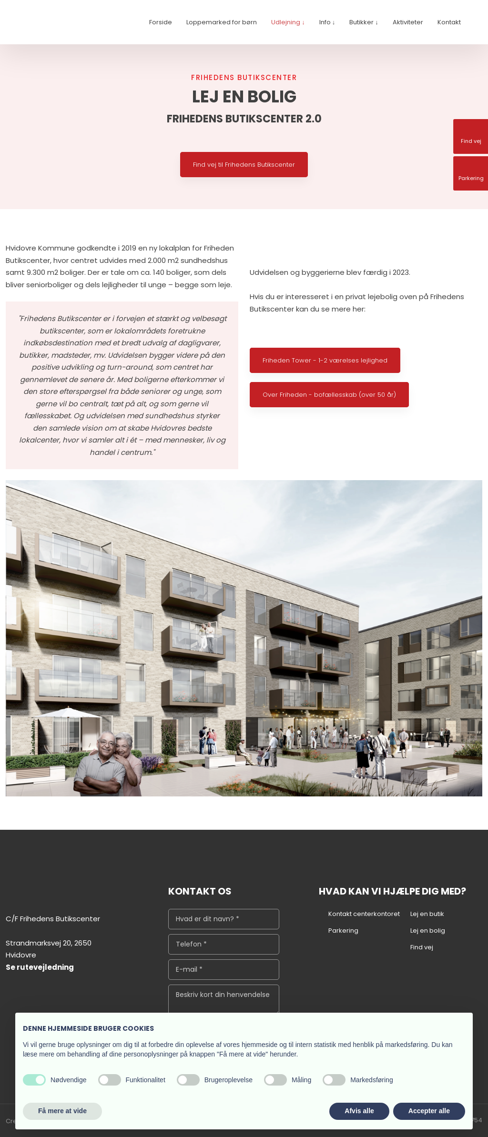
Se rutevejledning (40, 967)
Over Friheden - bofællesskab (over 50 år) (329, 394)
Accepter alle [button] (429, 1111)
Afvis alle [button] (359, 1111)
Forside (160, 22)
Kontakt (449, 22)
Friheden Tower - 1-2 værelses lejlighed (325, 360)
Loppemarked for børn (221, 22)
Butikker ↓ (363, 22)
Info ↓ (327, 22)
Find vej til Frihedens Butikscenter (244, 164)
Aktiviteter (408, 22)
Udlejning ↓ (288, 22)
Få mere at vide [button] (62, 1111)
